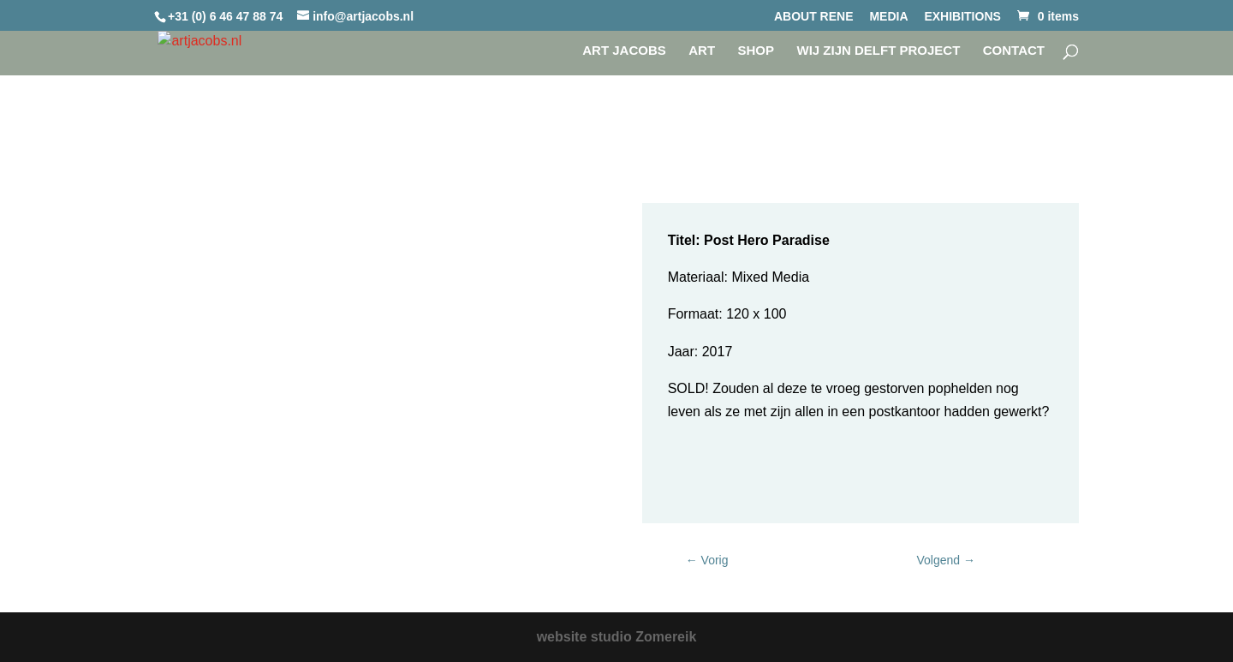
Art (701, 51)
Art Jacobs (624, 51)
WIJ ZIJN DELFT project (878, 51)
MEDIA (888, 16)
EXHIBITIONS (962, 16)
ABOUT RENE (814, 16)
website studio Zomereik (617, 636)
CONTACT (1014, 51)
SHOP (756, 51)
